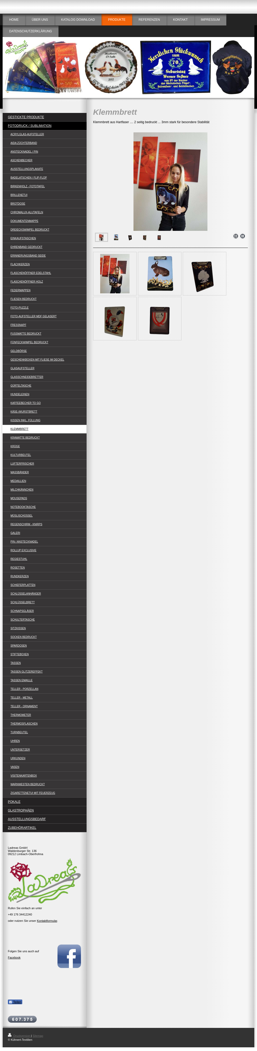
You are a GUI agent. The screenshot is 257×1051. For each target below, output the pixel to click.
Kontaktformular (47, 920)
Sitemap (38, 1035)
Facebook (14, 957)
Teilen (15, 1002)
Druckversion (19, 1035)
